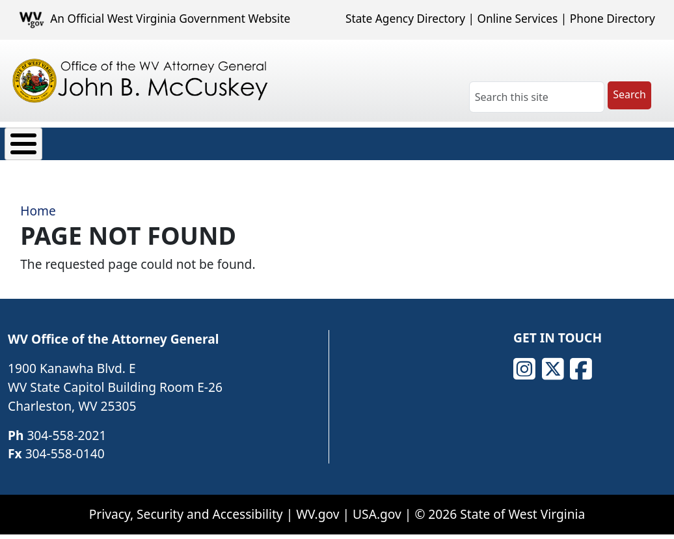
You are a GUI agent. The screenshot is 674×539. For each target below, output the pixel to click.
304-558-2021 (66, 425)
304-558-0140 (65, 444)
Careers (433, 141)
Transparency (345, 141)
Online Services (517, 18)
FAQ (494, 141)
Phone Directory (612, 18)
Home (38, 201)
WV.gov (317, 504)
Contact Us (563, 141)
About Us (45, 141)
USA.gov (377, 504)
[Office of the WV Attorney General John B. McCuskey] (142, 81)
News (264, 141)
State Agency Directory (405, 18)
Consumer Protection (160, 141)
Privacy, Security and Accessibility (186, 504)
